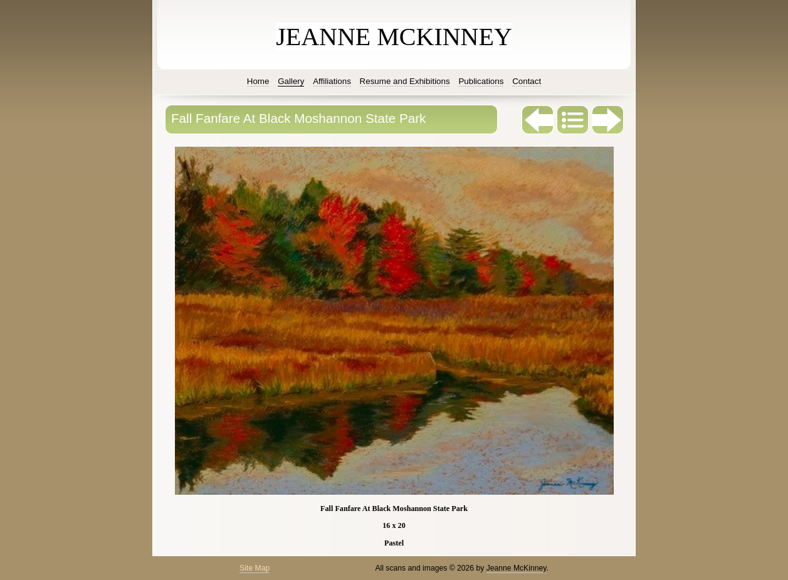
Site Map (254, 568)
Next (608, 120)
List (573, 120)
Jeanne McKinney (516, 568)
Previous (538, 120)
